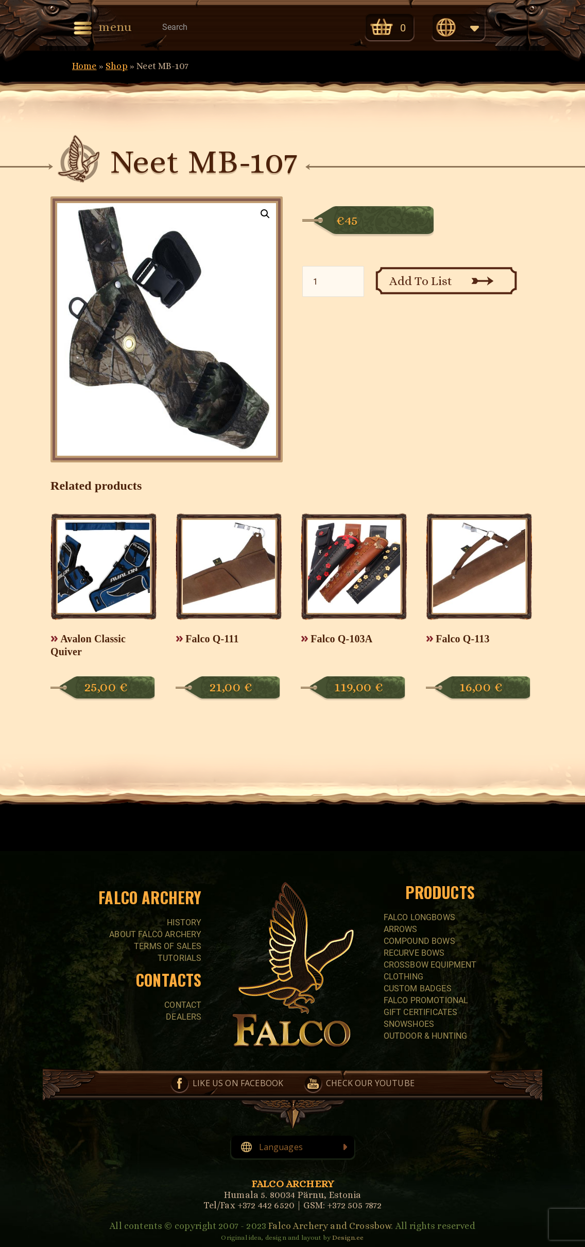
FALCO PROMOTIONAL (426, 1000)
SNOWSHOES (409, 1024)
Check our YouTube (370, 1083)
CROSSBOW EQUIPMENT (430, 965)
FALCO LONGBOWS (419, 917)
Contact (182, 1005)
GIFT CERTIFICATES (421, 1012)
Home (84, 66)
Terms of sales (167, 946)
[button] (265, 214)
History (184, 922)
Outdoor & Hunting (426, 1036)
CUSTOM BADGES (418, 988)
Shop (117, 66)
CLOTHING (403, 977)
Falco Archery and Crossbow (329, 1226)
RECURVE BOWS (414, 953)
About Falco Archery (155, 934)
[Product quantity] (333, 281)
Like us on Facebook (238, 1083)
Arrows (401, 929)
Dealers (183, 1017)
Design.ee (348, 1237)
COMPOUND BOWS (419, 941)
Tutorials (179, 958)
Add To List (421, 281)
